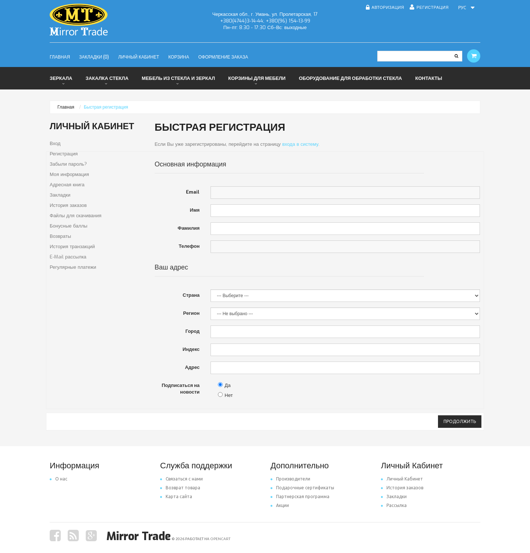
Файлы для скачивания (75, 215)
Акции (280, 505)
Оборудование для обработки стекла (350, 78)
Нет (225, 395)
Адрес (192, 367)
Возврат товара (180, 487)
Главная (65, 107)
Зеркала (61, 78)
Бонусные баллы (68, 226)
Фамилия (189, 228)
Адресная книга (67, 185)
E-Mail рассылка (68, 257)
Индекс (191, 349)
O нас (58, 478)
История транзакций (72, 246)
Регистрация (64, 154)
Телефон (189, 246)
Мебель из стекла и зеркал (178, 78)
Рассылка (394, 505)
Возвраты (60, 236)
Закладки (60, 195)
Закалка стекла (106, 78)
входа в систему (300, 144)
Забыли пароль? (68, 164)
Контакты (428, 78)
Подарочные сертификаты (302, 487)
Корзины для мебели (257, 78)
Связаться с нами (181, 478)
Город (193, 331)
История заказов (68, 205)
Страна (191, 295)
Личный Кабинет (402, 478)
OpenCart (220, 539)
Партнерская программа (300, 496)
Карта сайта (176, 496)
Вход (55, 143)
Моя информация (69, 174)
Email (192, 192)
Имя (195, 210)
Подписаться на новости (180, 388)
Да (224, 385)
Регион (191, 313)
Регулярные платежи (73, 267)
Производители (290, 478)
